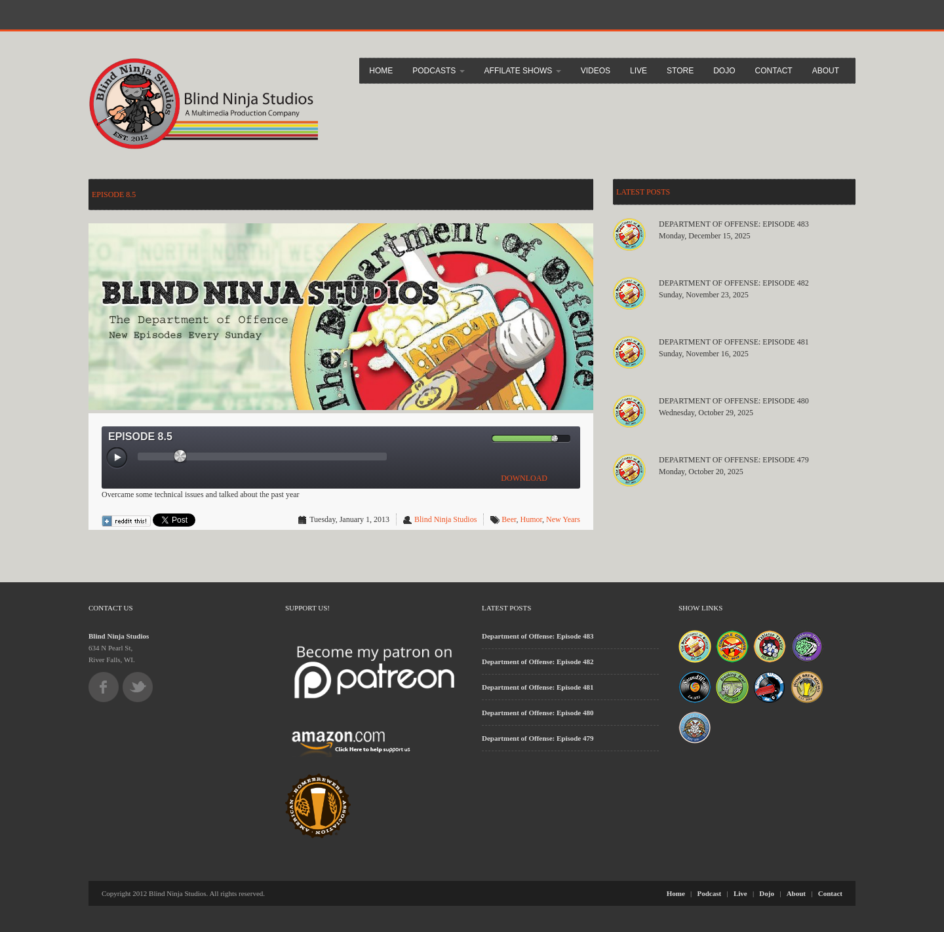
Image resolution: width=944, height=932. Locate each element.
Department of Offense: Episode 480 (734, 400)
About (825, 70)
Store (680, 70)
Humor (531, 519)
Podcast (710, 893)
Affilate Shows (522, 70)
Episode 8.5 (114, 194)
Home (381, 70)
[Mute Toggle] (481, 438)
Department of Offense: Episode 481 (734, 341)
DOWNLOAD (524, 478)
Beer (509, 519)
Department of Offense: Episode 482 (734, 283)
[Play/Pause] (117, 458)
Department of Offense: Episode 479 (734, 459)
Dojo (724, 70)
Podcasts (438, 70)
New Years (563, 519)
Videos (595, 70)
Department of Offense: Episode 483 (734, 224)
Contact (774, 70)
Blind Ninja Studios (445, 519)
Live (638, 70)
